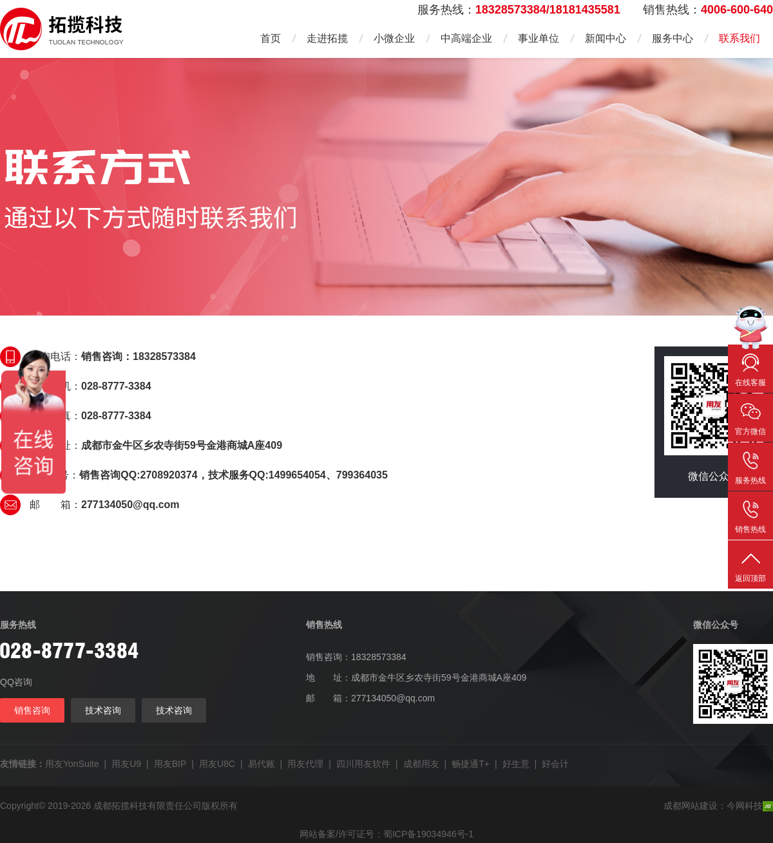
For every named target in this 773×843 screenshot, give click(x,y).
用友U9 (126, 764)
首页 (270, 38)
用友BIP (170, 764)
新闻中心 (605, 38)
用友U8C (217, 764)
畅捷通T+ (471, 764)
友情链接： (22, 764)
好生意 (516, 764)
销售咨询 (32, 710)
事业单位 (538, 38)
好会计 (555, 764)
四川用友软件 (363, 764)
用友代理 (305, 764)
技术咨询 (103, 710)
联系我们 (739, 38)
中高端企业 (466, 38)
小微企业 (394, 38)
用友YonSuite (72, 764)
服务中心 (672, 38)
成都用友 (421, 764)
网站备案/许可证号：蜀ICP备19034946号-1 (386, 834)
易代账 (261, 764)
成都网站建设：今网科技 (718, 805)
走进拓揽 (327, 38)
